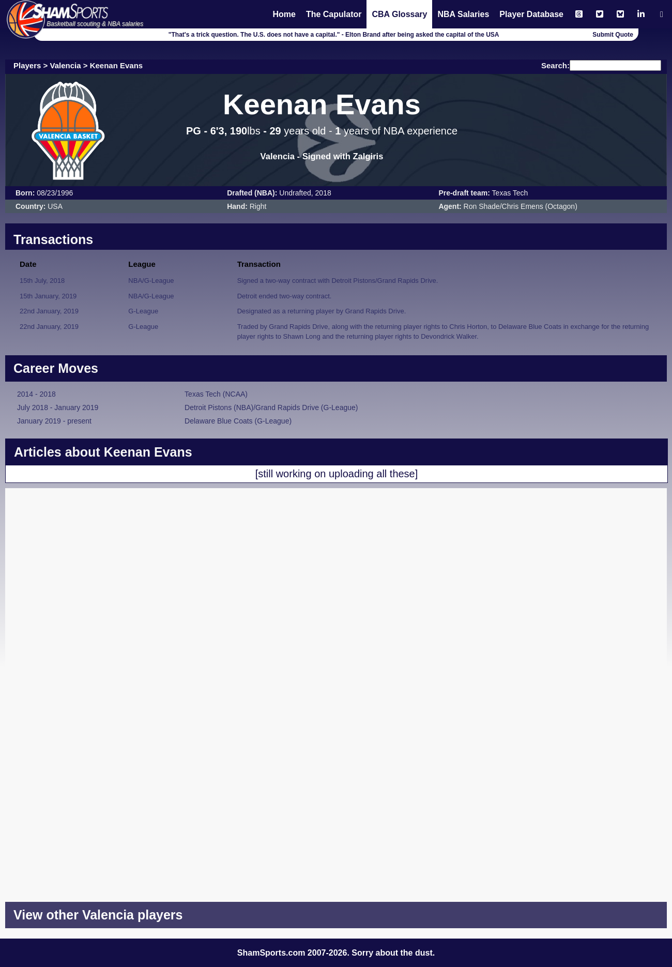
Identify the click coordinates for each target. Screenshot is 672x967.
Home (283, 14)
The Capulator (334, 14)
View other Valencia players (98, 915)
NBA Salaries (463, 14)
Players (27, 65)
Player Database (531, 14)
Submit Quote (612, 34)
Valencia (65, 65)
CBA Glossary (399, 14)
